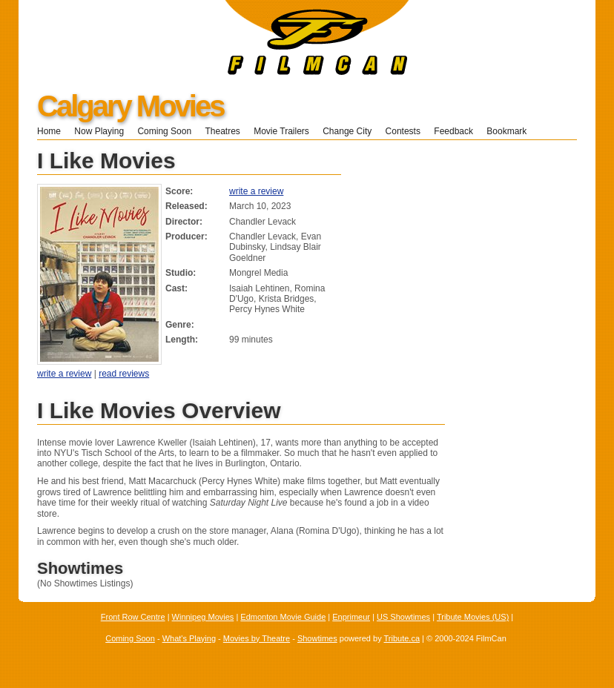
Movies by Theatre (256, 638)
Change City (347, 131)
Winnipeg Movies (203, 616)
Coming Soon (164, 131)
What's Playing (189, 638)
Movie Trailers (281, 131)
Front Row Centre (133, 616)
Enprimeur (351, 616)
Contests (403, 131)
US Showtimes (403, 616)
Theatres (222, 131)
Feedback (453, 131)
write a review (256, 191)
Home (49, 131)
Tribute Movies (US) (473, 616)
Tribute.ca (402, 638)
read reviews (124, 373)
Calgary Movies (130, 106)
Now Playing (99, 131)
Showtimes (317, 638)
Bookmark (511, 131)
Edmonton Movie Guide (283, 616)
